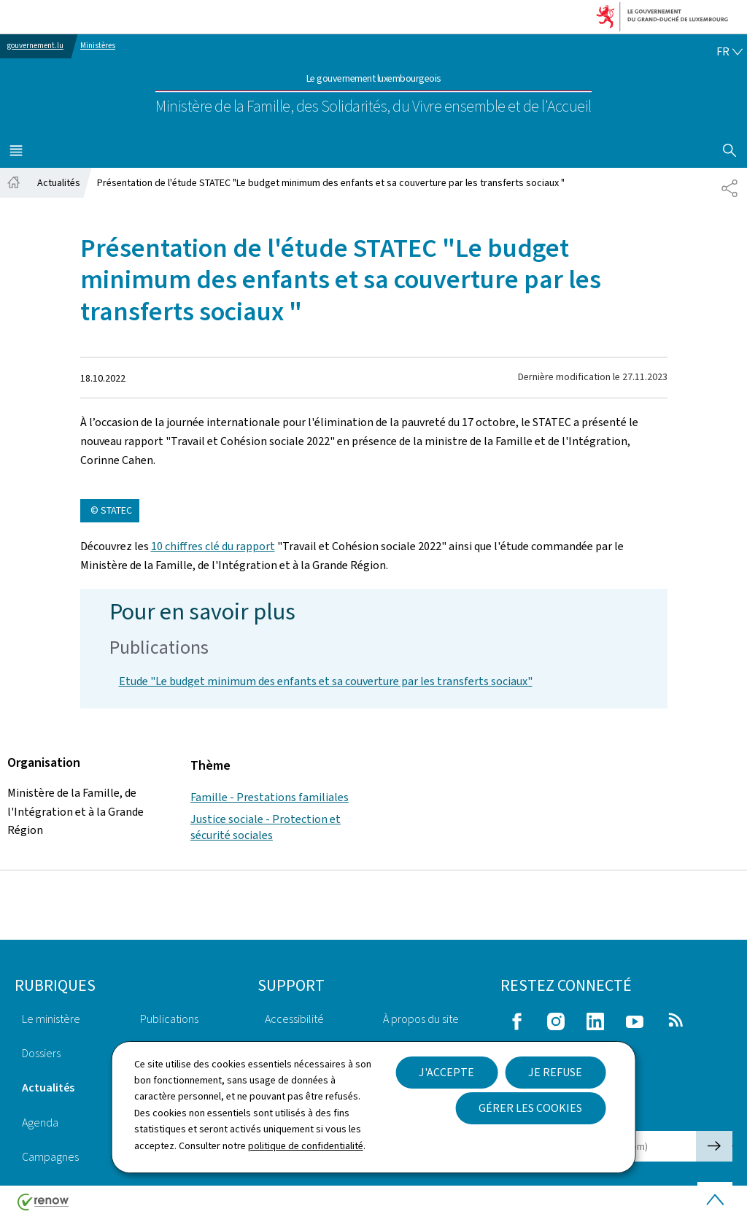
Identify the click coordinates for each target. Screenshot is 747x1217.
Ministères (97, 45)
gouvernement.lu (35, 45)
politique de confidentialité (305, 1146)
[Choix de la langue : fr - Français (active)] (729, 51)
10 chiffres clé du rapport (213, 546)
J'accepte (446, 1072)
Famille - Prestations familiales (269, 797)
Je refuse (555, 1072)
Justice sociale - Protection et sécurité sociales (265, 827)
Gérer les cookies (530, 1108)
